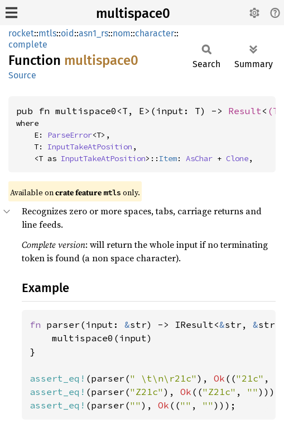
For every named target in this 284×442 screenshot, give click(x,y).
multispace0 (133, 13)
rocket (21, 33)
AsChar (199, 158)
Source (22, 75)
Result (245, 110)
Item (168, 158)
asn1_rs (93, 33)
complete (27, 44)
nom (122, 33)
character (154, 33)
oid (67, 33)
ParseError (69, 135)
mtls (47, 33)
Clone (237, 158)
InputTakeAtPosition (89, 147)
